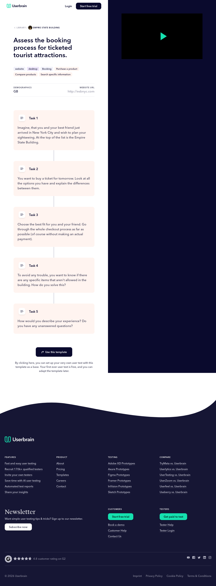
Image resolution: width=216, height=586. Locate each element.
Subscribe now (18, 527)
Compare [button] (165, 457)
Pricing (60, 469)
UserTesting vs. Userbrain (175, 474)
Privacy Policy (154, 576)
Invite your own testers (18, 474)
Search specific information (56, 74)
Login (68, 6)
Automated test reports (19, 486)
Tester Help (166, 524)
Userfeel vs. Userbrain (173, 486)
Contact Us (114, 536)
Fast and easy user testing (20, 463)
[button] (54, 118)
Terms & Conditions (199, 576)
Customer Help (117, 530)
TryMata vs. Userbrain (173, 463)
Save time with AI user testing (22, 480)
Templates (62, 474)
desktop (33, 68)
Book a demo (116, 524)
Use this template (54, 352)
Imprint (137, 576)
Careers (61, 480)
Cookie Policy (175, 576)
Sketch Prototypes (119, 492)
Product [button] (61, 457)
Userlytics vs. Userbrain (174, 469)
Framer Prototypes (119, 480)
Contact (61, 486)
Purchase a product (66, 68)
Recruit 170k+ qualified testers (24, 469)
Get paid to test (173, 516)
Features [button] (10, 457)
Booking (46, 68)
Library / (22, 27)
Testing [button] (112, 457)
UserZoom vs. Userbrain (174, 480)
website (19, 68)
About (60, 463)
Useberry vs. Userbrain (173, 492)
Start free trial (88, 6)
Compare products (25, 74)
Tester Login (167, 530)
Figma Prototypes (119, 474)
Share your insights (16, 492)
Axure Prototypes (118, 469)
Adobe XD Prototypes (121, 463)
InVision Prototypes (120, 486)
